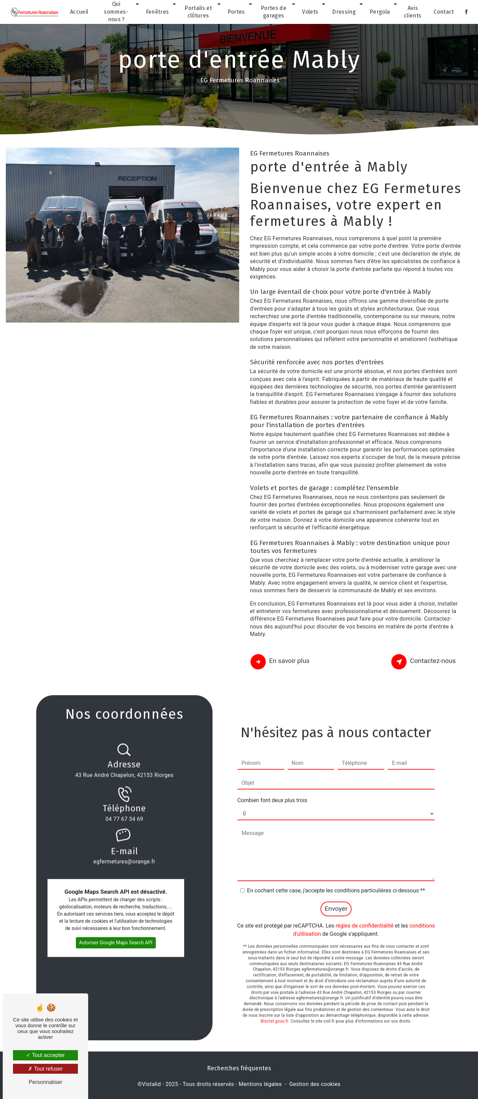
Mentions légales (260, 1084)
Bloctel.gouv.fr (274, 1011)
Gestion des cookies (315, 1084)
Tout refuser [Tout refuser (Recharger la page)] (45, 1069)
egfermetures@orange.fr (124, 842)
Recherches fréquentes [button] (239, 1068)
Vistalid (151, 1084)
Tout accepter (45, 1055)
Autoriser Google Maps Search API (116, 933)
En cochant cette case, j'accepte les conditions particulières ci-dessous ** (336, 881)
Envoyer (336, 899)
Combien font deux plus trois (272, 790)
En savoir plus (281, 662)
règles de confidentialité (365, 916)
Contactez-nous (424, 662)
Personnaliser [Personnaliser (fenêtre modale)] (45, 1082)
